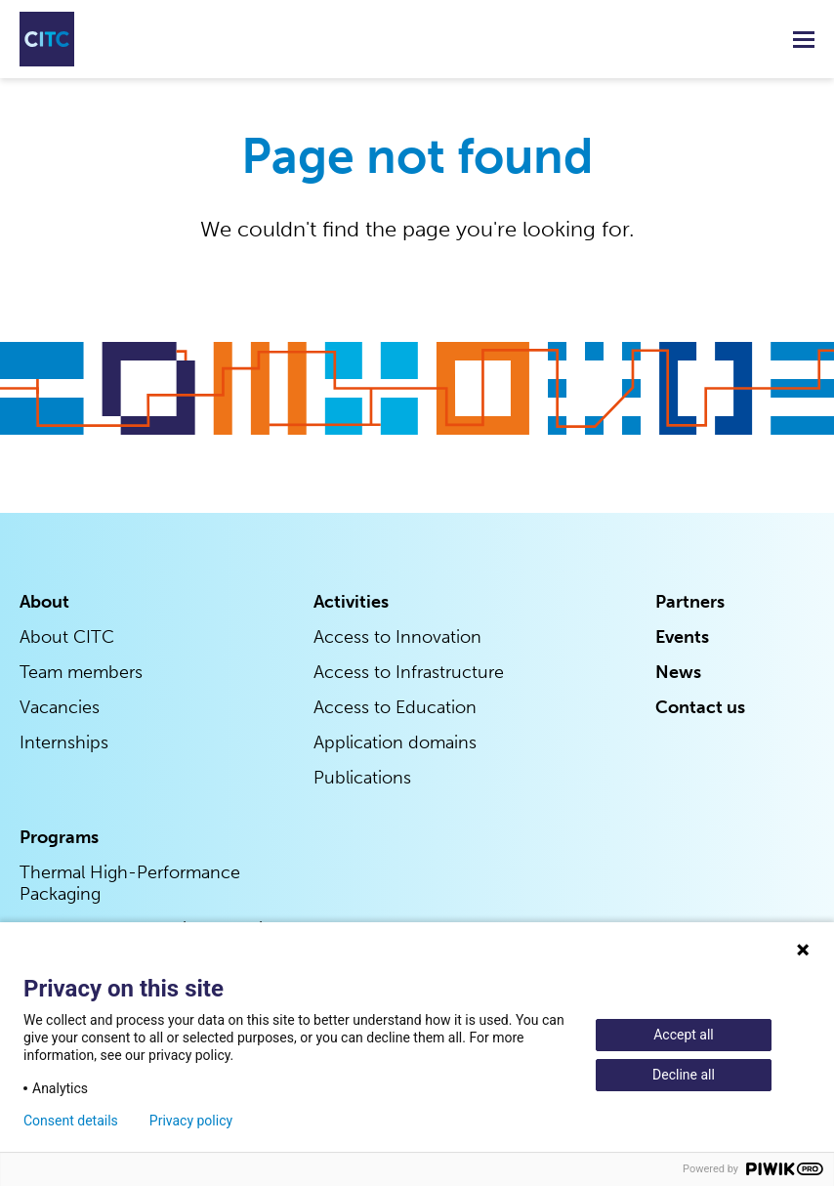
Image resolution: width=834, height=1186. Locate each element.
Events (682, 637)
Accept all (683, 1034)
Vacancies (60, 707)
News (678, 672)
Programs (59, 837)
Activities (351, 602)
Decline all (683, 1074)
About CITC (67, 637)
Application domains (395, 742)
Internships (64, 742)
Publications (362, 777)
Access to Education (395, 707)
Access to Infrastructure (408, 672)
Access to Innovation (397, 637)
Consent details (70, 1120)
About (44, 602)
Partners (690, 602)
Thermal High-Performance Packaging (130, 883)
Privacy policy (190, 1120)
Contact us (700, 707)
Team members (81, 672)
